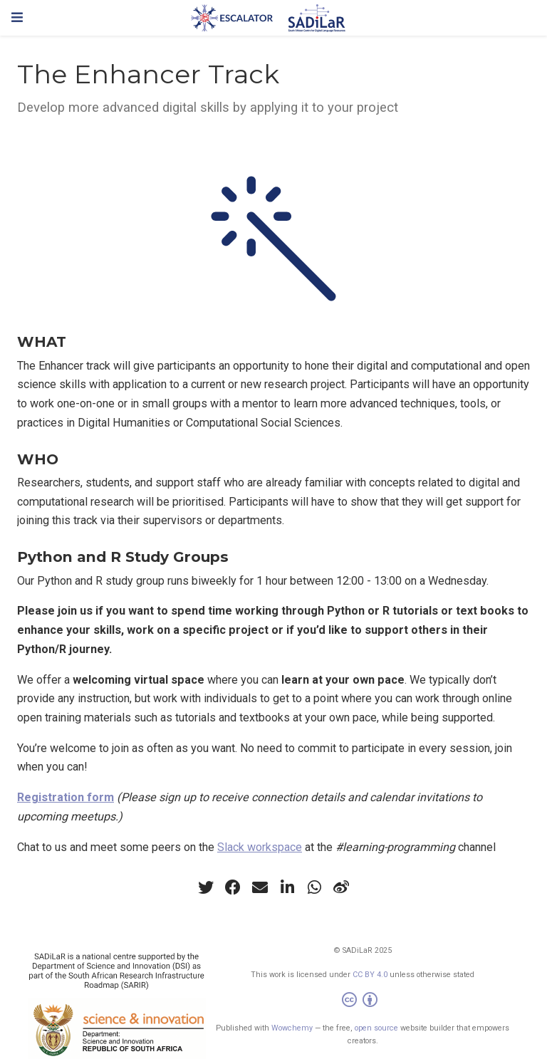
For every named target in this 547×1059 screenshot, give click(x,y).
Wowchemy (292, 1028)
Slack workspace (259, 847)
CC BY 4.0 (370, 974)
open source (376, 1028)
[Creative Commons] (362, 1002)
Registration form (65, 797)
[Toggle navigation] (17, 17)
